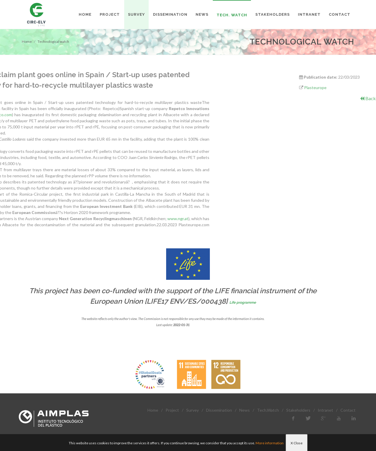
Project (172, 410)
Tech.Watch (268, 410)
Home (27, 41)
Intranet (325, 410)
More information (270, 443)
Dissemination (219, 410)
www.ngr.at (112, 218)
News (244, 410)
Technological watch (53, 41)
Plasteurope (338, 87)
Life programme (242, 302)
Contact (348, 410)
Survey (192, 410)
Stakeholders (298, 410)
